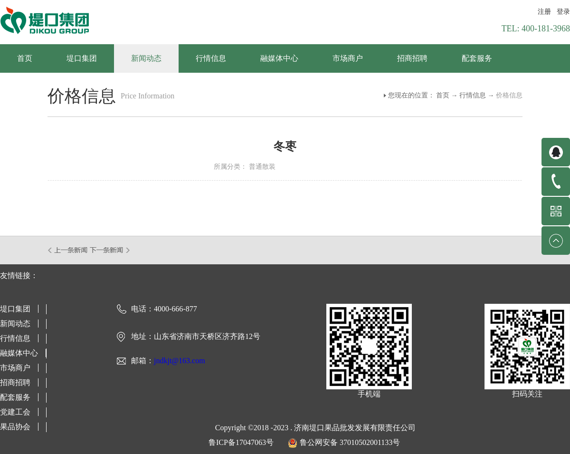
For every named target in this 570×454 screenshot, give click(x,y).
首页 (24, 58)
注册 (544, 11)
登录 (563, 11)
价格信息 (509, 95)
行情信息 (472, 95)
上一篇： (68, 250)
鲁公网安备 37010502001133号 (350, 442)
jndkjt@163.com (179, 361)
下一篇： (110, 250)
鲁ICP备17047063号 (241, 442)
